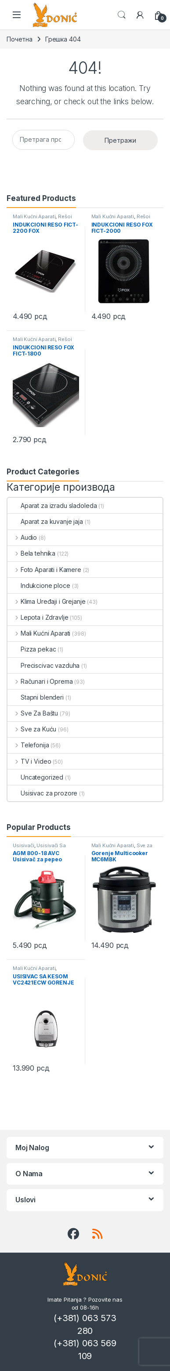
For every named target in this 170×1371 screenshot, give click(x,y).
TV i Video (29, 761)
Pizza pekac (31, 649)
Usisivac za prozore (42, 793)
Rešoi (65, 216)
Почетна (20, 39)
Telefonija (28, 745)
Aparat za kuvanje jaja (45, 521)
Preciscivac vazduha (43, 665)
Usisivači (23, 845)
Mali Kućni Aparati (34, 216)
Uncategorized (35, 777)
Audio (22, 537)
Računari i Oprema (39, 681)
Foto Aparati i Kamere (44, 569)
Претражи (120, 140)
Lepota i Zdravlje (37, 617)
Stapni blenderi (35, 697)
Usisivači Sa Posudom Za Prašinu (39, 848)
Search (122, 15)
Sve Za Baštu (32, 713)
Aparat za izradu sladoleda (52, 505)
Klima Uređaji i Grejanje (46, 601)
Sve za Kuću (31, 729)
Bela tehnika (31, 553)
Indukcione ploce (38, 585)
